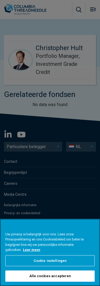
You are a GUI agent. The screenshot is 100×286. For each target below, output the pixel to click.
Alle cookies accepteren (50, 276)
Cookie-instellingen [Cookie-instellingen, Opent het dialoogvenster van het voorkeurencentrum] (50, 261)
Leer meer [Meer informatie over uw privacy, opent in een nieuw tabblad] (32, 250)
